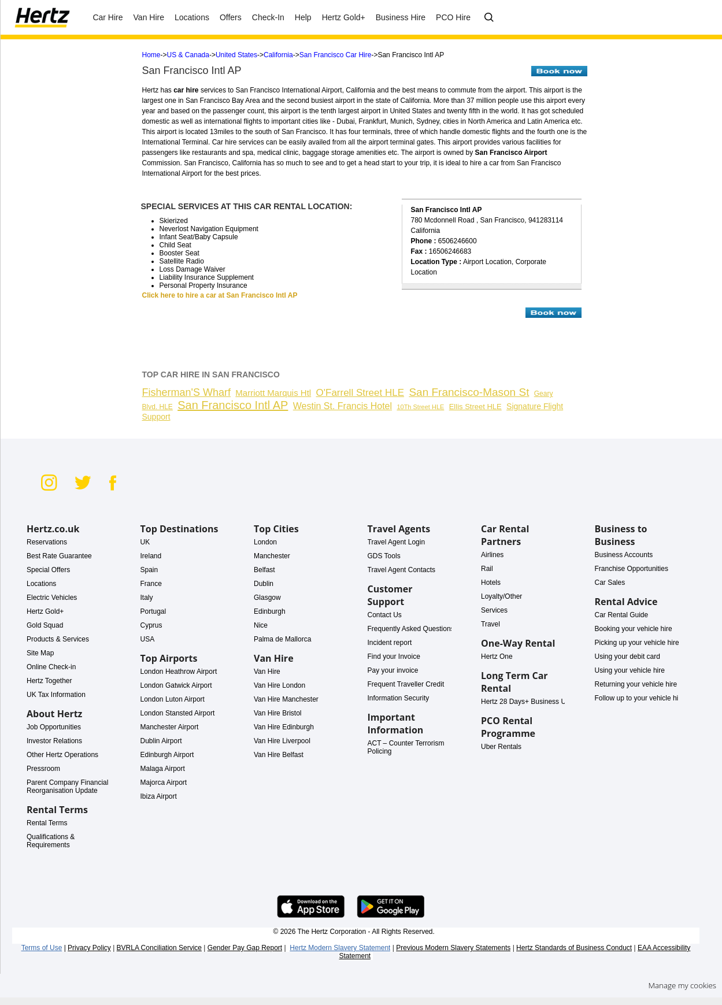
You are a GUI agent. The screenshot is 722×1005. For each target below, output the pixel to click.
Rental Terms (47, 823)
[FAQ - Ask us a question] (489, 18)
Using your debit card (627, 656)
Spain (149, 570)
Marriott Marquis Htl (273, 393)
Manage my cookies (682, 985)
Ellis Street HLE (475, 406)
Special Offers (48, 570)
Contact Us (385, 615)
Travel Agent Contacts (402, 570)
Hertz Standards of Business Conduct (574, 948)
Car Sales (610, 582)
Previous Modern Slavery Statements (453, 948)
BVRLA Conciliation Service (159, 948)
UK (145, 542)
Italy (146, 598)
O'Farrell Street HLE (360, 392)
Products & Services (58, 639)
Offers (231, 17)
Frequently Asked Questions (411, 629)
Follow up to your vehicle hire (639, 698)
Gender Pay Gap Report (245, 948)
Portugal (153, 611)
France (151, 584)
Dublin (263, 584)
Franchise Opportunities (631, 569)
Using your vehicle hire (630, 670)
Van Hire (149, 17)
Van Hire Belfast (278, 755)
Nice (261, 625)
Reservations (47, 542)
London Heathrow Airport (178, 671)
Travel (490, 624)
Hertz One (497, 656)
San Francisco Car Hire (335, 55)
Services (494, 610)
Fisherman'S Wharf (186, 392)
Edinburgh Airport (167, 755)
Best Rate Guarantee (59, 556)
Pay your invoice (393, 670)
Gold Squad (45, 625)
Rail (487, 569)
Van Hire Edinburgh (284, 727)
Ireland (151, 556)
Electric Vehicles (52, 598)
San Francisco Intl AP (232, 405)
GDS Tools (384, 556)
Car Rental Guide (622, 615)
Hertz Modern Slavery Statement (340, 948)
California (278, 55)
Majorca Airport (163, 782)
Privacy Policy (89, 948)
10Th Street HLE (420, 406)
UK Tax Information (56, 695)
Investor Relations (54, 741)
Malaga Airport (162, 769)
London (265, 542)
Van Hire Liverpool (282, 741)
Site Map (40, 653)
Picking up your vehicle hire (637, 643)
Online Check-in (51, 667)
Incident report (390, 643)
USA (147, 639)
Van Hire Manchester (286, 699)
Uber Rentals (501, 747)
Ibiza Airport (158, 796)
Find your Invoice (394, 656)
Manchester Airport (169, 727)
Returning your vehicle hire (636, 684)
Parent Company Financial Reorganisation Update (67, 786)
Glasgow (267, 598)
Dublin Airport (161, 741)
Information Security (399, 698)
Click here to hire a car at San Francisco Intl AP (220, 295)
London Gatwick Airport (176, 685)
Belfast (264, 570)
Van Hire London (279, 685)
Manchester (272, 556)
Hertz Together (49, 681)
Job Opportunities (54, 727)
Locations (41, 584)
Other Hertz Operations (62, 755)
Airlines (492, 555)
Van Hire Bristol (277, 713)
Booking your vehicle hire (633, 629)
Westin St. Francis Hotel (342, 406)
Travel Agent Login (396, 542)
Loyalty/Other (501, 596)
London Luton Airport (172, 699)
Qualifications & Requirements (51, 841)
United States (236, 55)
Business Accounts (624, 555)
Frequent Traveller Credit (406, 684)
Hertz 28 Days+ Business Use (527, 702)
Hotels (491, 582)
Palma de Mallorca (282, 639)
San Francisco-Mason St (469, 392)
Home (151, 55)
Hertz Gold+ (45, 611)
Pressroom (43, 769)
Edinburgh (270, 611)
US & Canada (188, 55)
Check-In (268, 17)
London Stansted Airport (177, 713)
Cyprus (151, 625)
